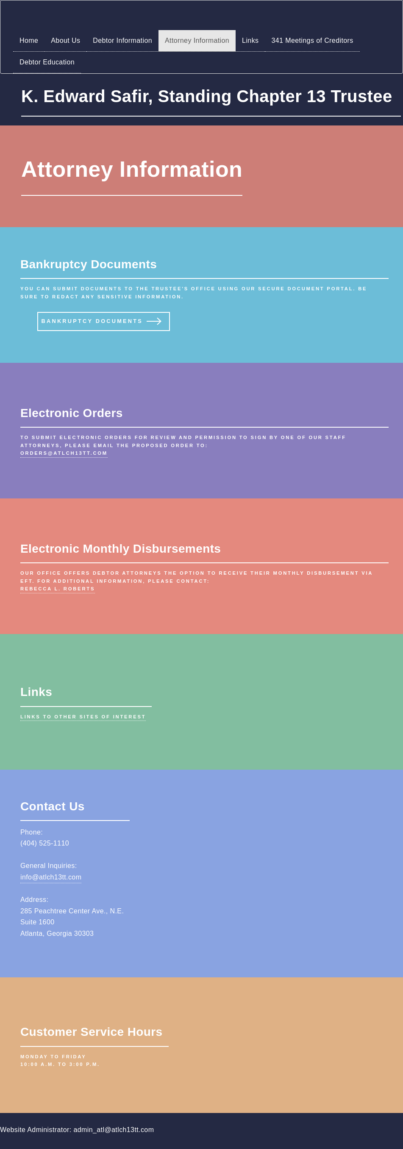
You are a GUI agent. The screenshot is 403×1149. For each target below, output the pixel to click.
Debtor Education (47, 62)
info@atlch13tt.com (50, 877)
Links (250, 40)
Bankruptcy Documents (92, 321)
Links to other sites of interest (83, 716)
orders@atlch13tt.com (64, 453)
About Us (65, 40)
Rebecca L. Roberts (57, 588)
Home (28, 40)
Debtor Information (122, 40)
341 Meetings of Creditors (312, 40)
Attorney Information (197, 40)
